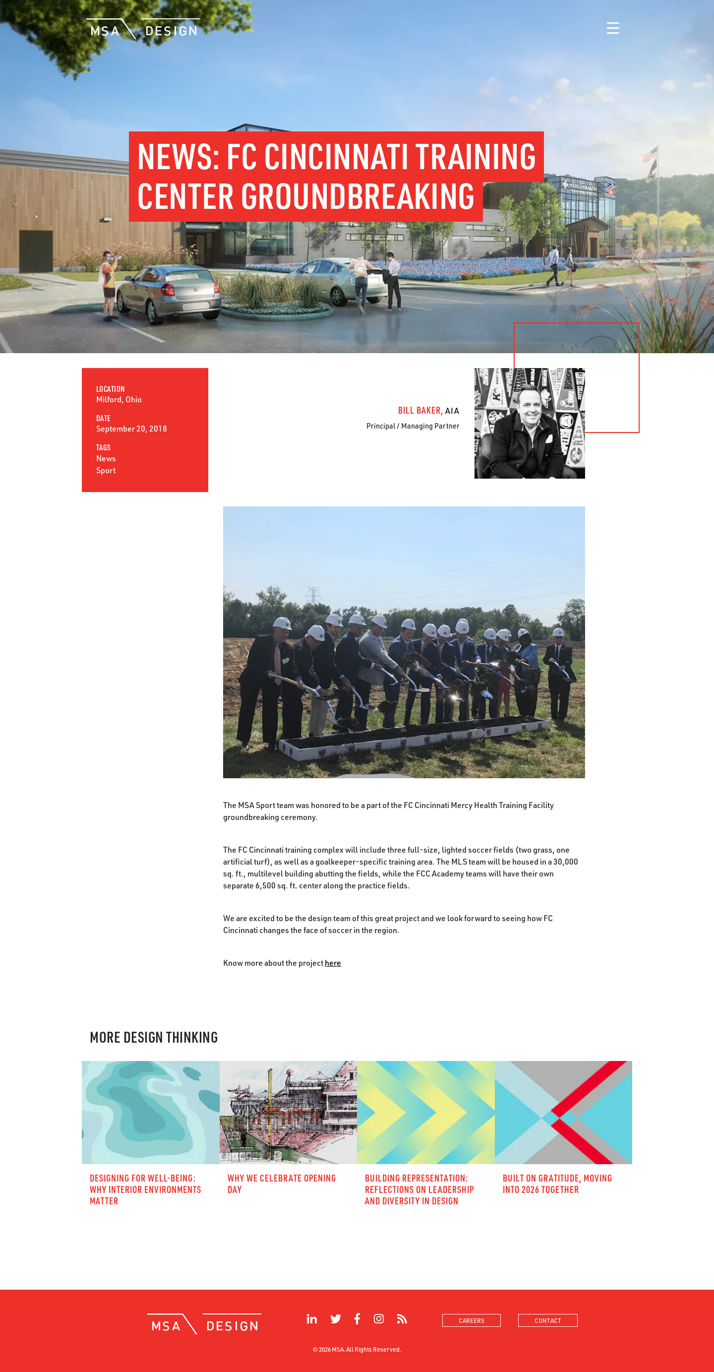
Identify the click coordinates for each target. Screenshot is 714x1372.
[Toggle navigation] (613, 29)
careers (471, 1320)
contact (548, 1320)
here (333, 962)
